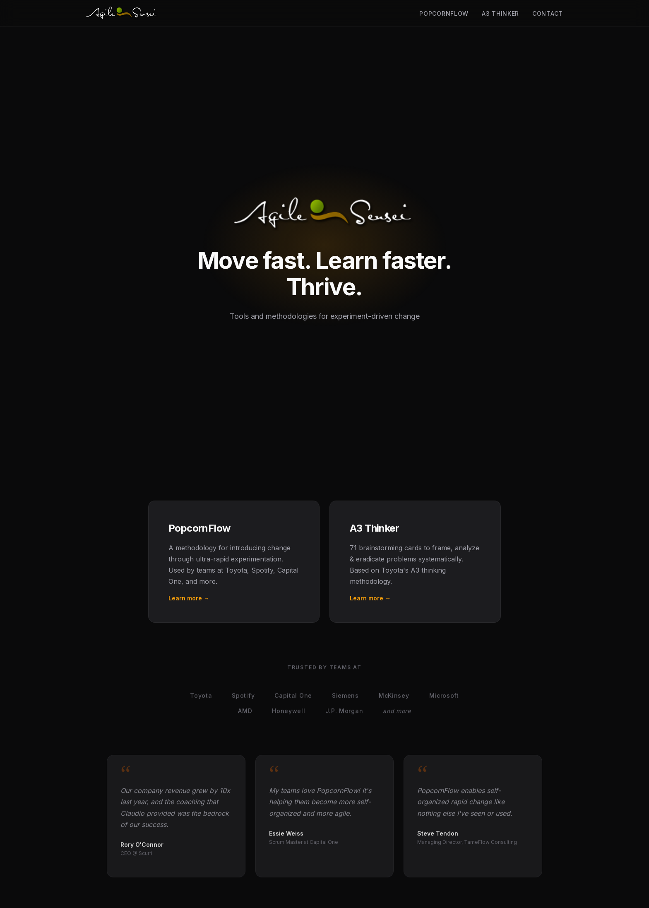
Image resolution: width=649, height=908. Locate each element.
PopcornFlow (444, 13)
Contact (547, 13)
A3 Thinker (500, 13)
